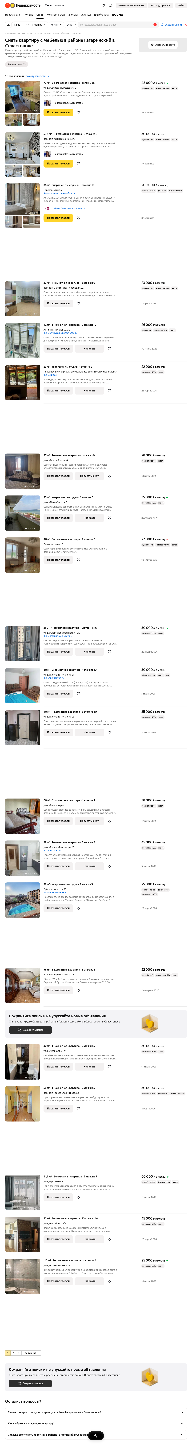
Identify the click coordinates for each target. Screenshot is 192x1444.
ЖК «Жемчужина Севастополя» (60, 333)
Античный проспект (54, 329)
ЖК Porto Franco (52, 850)
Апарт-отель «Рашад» (55, 892)
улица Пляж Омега (53, 502)
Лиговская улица (52, 544)
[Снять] (40, 15)
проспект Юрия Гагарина (56, 139)
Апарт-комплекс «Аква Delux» (59, 193)
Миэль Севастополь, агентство (70, 208)
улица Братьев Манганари (57, 847)
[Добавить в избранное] (78, 112)
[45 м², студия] (24, 514)
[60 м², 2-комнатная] (24, 687)
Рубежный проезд (53, 889)
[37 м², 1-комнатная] (24, 300)
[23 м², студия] (24, 384)
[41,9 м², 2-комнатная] (24, 1194)
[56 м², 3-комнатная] (24, 987)
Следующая (31, 1353)
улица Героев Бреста (54, 460)
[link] (181, 5)
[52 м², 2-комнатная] (24, 1236)
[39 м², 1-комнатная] (24, 859)
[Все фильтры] (8, 25)
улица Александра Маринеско (59, 632)
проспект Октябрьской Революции (62, 287)
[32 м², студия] (24, 901)
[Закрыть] (185, 24)
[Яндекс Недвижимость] (25, 5)
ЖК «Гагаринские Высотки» (58, 636)
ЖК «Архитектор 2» (54, 678)
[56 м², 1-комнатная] (24, 1105)
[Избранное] (103, 5)
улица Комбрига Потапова (57, 674)
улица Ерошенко (52, 1181)
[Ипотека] (73, 15)
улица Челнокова (53, 1051)
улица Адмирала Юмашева (58, 87)
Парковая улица (52, 190)
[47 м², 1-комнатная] (24, 473)
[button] (110, 5)
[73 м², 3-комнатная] (24, 105)
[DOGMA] (117, 15)
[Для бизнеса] (101, 15)
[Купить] (29, 15)
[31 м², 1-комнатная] (24, 645)
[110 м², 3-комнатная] (24, 1278)
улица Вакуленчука (54, 805)
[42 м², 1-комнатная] (24, 342)
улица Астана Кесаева (55, 1265)
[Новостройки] (14, 15)
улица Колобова (52, 1223)
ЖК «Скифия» (51, 375)
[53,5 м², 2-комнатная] (24, 156)
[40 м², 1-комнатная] (24, 556)
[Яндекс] (7, 5)
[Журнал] (86, 15)
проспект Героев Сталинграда (59, 1093)
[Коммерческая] (55, 15)
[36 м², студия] (24, 207)
